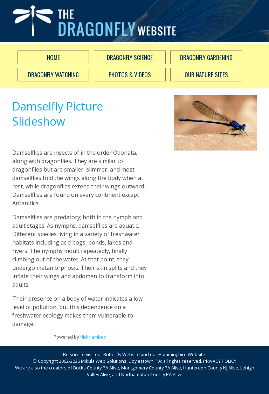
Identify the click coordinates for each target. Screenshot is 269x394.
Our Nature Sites (206, 74)
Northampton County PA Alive (151, 374)
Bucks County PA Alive (96, 368)
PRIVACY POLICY (219, 361)
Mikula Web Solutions (103, 361)
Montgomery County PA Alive (151, 368)
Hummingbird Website (181, 354)
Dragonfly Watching (53, 74)
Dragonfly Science (130, 57)
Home (53, 57)
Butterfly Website (121, 354)
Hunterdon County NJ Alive (210, 368)
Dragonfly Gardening (206, 57)
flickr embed (93, 337)
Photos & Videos (130, 74)
